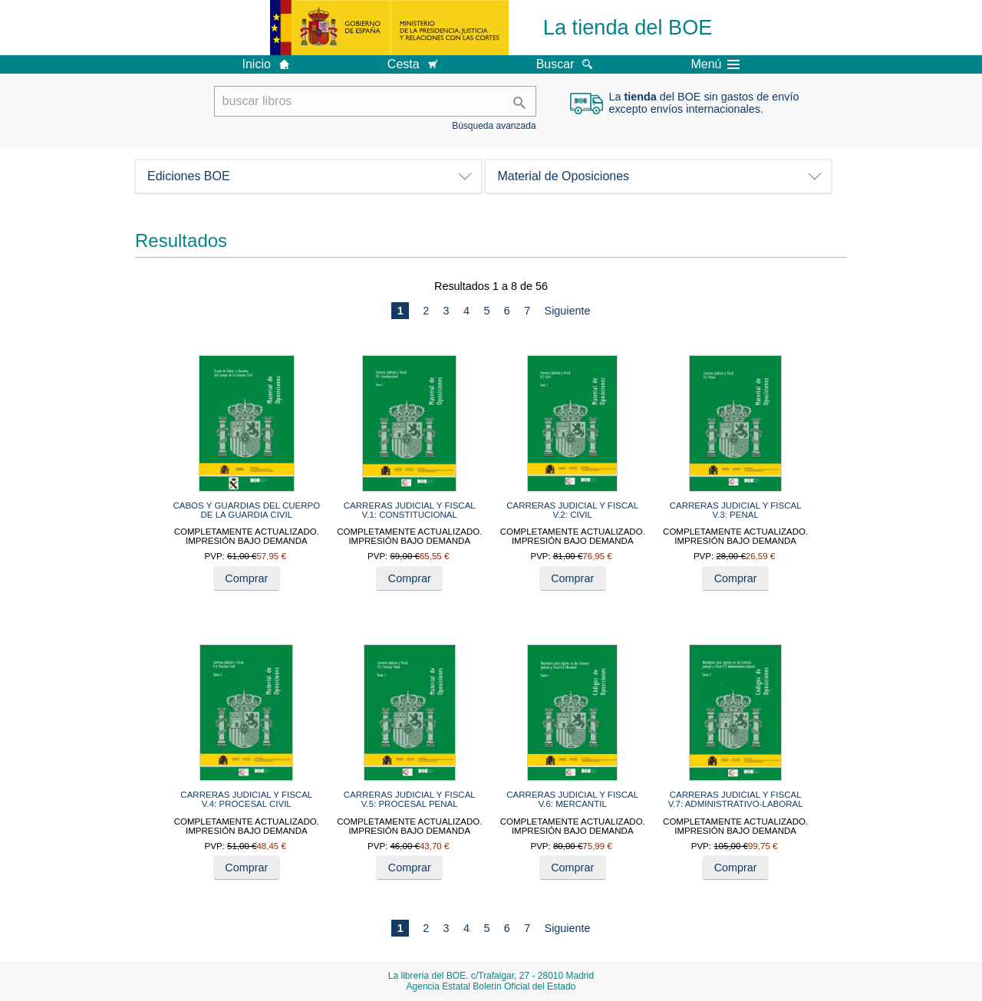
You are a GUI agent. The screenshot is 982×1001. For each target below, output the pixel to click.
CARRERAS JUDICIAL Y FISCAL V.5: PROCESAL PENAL (410, 799)
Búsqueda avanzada (493, 125)
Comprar (246, 578)
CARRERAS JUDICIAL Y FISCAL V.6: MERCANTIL (572, 799)
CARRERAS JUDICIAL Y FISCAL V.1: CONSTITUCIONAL (410, 510)
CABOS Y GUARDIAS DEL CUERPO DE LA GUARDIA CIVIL (246, 510)
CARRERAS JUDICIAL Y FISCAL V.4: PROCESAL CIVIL (246, 799)
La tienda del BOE (628, 27)
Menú (715, 64)
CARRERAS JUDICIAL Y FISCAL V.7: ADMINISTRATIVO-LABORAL (735, 799)
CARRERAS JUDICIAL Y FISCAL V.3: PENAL (736, 510)
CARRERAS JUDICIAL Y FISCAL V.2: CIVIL (572, 510)
